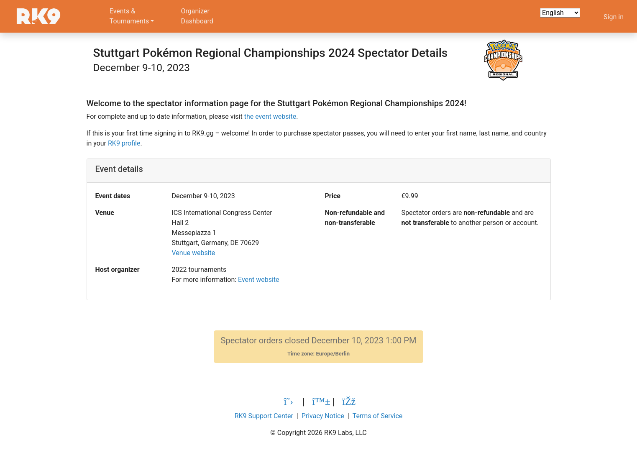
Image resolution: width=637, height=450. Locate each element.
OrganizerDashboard (197, 16)
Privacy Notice (323, 416)
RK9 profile (124, 143)
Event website (258, 280)
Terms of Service (378, 416)
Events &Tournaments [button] (129, 16)
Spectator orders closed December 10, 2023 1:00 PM (319, 346)
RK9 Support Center (264, 416)
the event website (270, 116)
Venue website (193, 253)
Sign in (614, 17)
